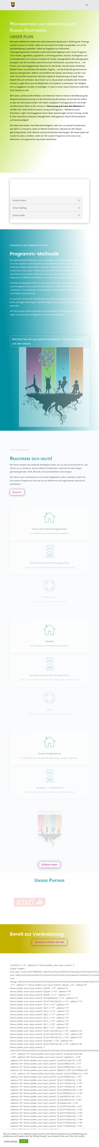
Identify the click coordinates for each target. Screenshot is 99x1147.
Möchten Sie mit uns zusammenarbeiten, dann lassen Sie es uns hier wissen (48, 341)
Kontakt (17, 492)
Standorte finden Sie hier (49, 942)
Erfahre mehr (49, 864)
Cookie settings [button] (10, 1141)
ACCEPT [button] (24, 1141)
